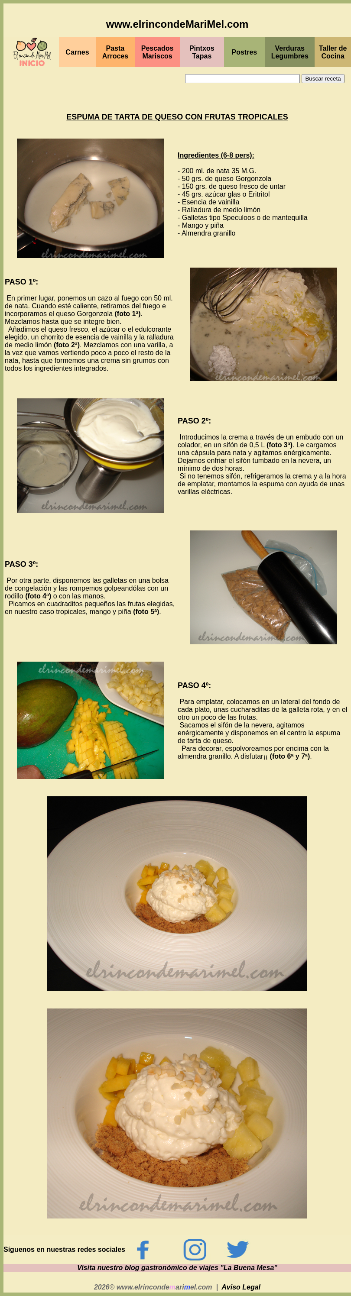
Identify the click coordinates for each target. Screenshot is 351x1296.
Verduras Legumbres (290, 52)
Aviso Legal (240, 1287)
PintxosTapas (201, 52)
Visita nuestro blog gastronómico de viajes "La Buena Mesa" (177, 1267)
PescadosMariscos (157, 52)
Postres (244, 52)
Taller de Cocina (333, 52)
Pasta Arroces (115, 52)
